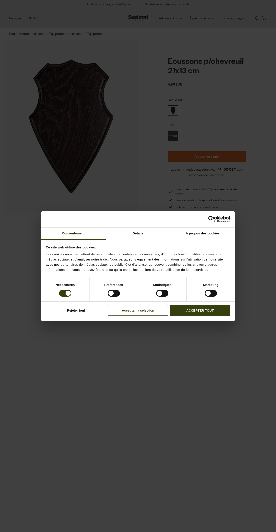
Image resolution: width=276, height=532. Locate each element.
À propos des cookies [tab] (203, 233)
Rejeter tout (76, 310)
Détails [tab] (138, 233)
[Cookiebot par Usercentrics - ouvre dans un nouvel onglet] (211, 219)
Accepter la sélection (138, 310)
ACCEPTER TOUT (200, 310)
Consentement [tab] (73, 233)
